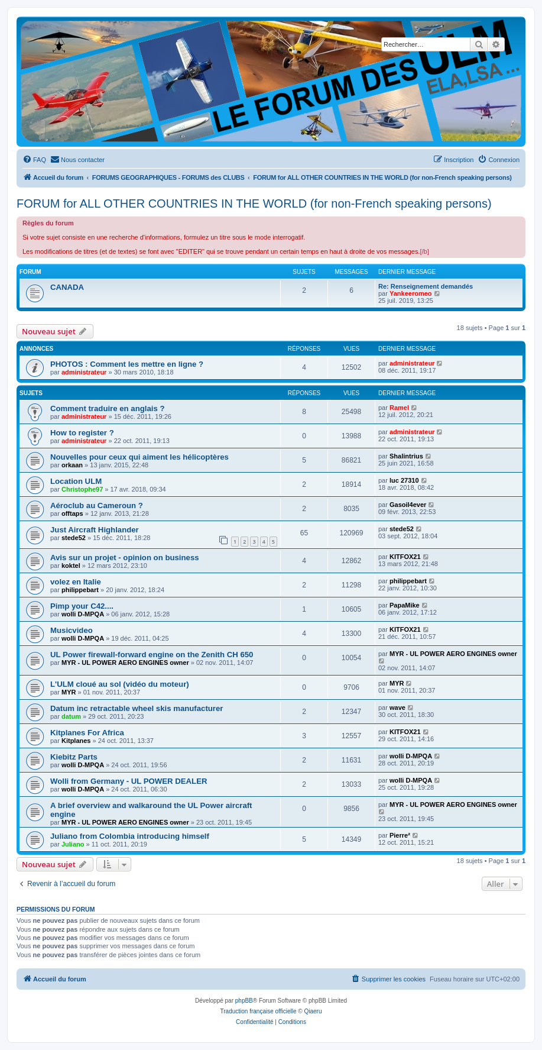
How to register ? (82, 432)
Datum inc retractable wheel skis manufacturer (136, 708)
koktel (70, 565)
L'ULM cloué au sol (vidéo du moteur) (119, 684)
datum (71, 716)
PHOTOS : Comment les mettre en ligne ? (126, 364)
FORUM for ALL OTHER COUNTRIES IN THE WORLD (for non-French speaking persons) (254, 203)
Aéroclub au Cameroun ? (96, 505)
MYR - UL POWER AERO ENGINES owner (125, 662)
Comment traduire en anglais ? (107, 408)
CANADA (67, 287)
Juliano (73, 844)
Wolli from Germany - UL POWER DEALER (128, 781)
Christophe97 (82, 489)
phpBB (244, 1000)
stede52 (73, 537)
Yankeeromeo (411, 293)
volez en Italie (75, 581)
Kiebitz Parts (74, 756)
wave (397, 707)
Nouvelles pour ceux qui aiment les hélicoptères (139, 457)
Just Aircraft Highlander (94, 529)
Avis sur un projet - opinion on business (124, 557)
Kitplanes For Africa (87, 732)
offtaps (72, 513)
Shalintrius (406, 456)
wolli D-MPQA (82, 614)
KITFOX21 (405, 556)
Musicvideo (71, 630)
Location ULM (76, 481)
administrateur (83, 372)
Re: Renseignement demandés (425, 286)
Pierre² (400, 835)
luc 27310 (404, 480)
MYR (68, 692)
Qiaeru (313, 1011)
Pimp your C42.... (81, 606)
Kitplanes (76, 740)
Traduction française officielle (258, 1011)
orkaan (72, 465)
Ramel (399, 407)
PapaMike (405, 605)
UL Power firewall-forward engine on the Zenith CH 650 (151, 654)
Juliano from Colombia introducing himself (129, 836)
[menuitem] (34, 160)
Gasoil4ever (408, 504)
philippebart (80, 589)
